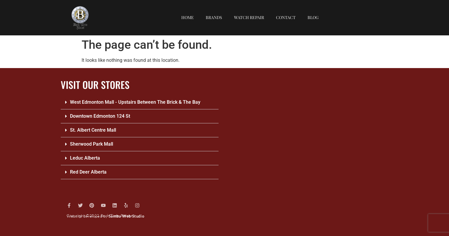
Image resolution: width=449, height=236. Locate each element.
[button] (140, 102)
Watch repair (249, 17)
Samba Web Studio (126, 216)
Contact (286, 17)
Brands (214, 17)
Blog (313, 17)
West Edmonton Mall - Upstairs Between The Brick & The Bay (135, 102)
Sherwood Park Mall (91, 144)
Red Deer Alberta (88, 172)
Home (187, 17)
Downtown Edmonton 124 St (100, 116)
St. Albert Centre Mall (93, 130)
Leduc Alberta (85, 158)
